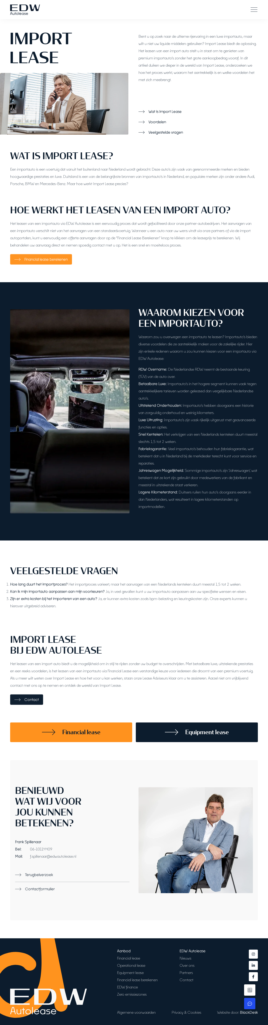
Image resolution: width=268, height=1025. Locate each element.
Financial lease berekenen (137, 980)
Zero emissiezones (132, 994)
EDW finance (127, 987)
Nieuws (185, 958)
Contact (186, 980)
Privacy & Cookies (186, 1012)
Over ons (187, 965)
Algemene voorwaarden (136, 1012)
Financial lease (128, 958)
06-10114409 (41, 866)
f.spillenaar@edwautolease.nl (53, 873)
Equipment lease (130, 972)
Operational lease (131, 965)
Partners (186, 972)
